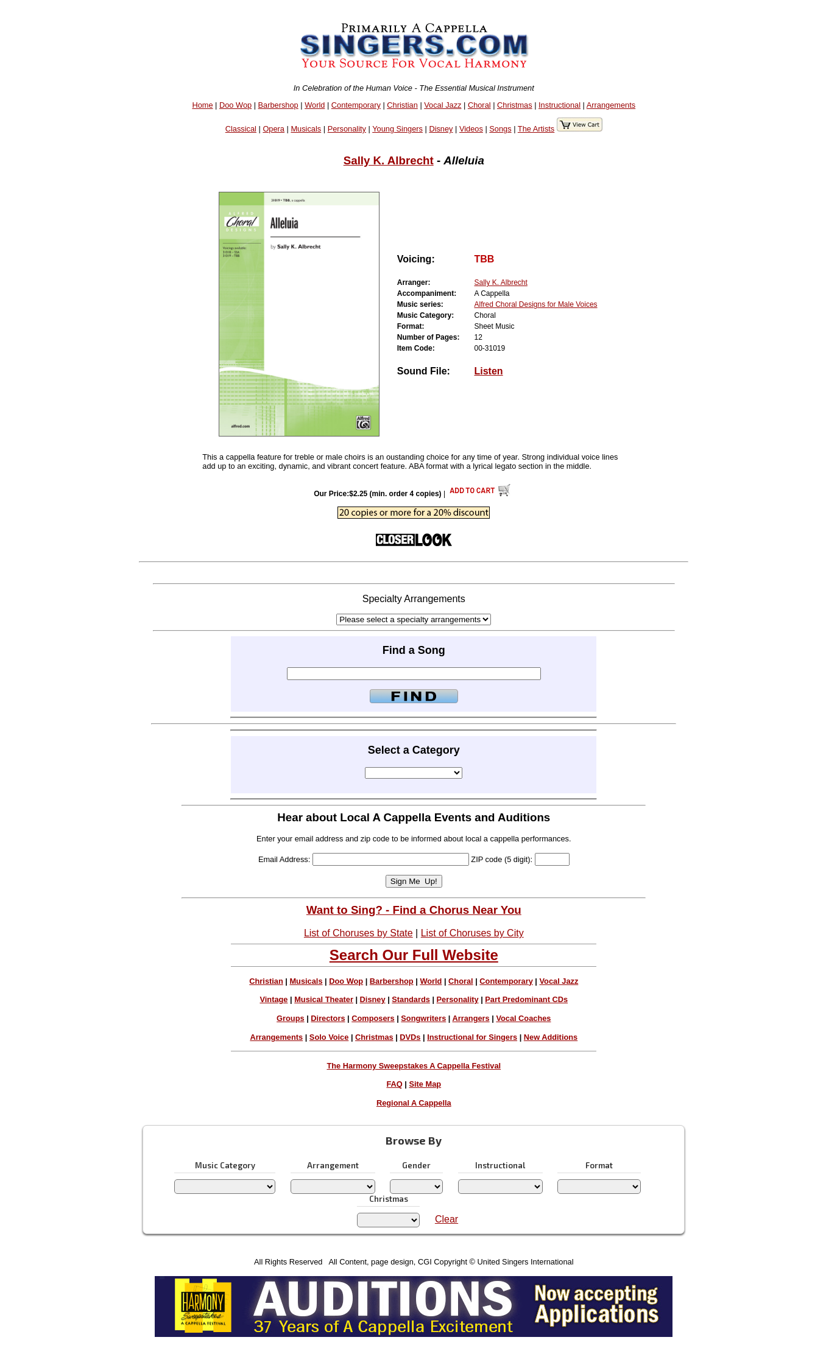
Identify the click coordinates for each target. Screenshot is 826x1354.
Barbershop (278, 105)
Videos (471, 128)
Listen (488, 371)
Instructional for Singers (472, 1037)
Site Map (425, 1084)
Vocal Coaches (523, 1018)
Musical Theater (323, 999)
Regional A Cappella (413, 1102)
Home (202, 105)
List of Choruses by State (358, 933)
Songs (500, 128)
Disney (441, 128)
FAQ (394, 1084)
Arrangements (611, 105)
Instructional (559, 105)
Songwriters (423, 1018)
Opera (273, 128)
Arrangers (471, 1018)
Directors (328, 1018)
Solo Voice (328, 1037)
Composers (372, 1018)
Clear (446, 1219)
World (315, 105)
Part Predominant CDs (526, 999)
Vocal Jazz (442, 105)
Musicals (306, 128)
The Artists (536, 128)
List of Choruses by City (472, 933)
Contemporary (356, 105)
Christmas (514, 105)
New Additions (550, 1037)
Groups (291, 1018)
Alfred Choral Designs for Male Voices (535, 304)
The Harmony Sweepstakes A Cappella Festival (414, 1065)
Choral (479, 105)
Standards (411, 999)
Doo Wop (235, 105)
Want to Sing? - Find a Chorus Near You (413, 909)
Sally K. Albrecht (389, 160)
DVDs (410, 1037)
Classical (240, 128)
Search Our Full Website (414, 955)
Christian (402, 105)
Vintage (273, 999)
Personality (347, 128)
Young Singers (397, 128)
